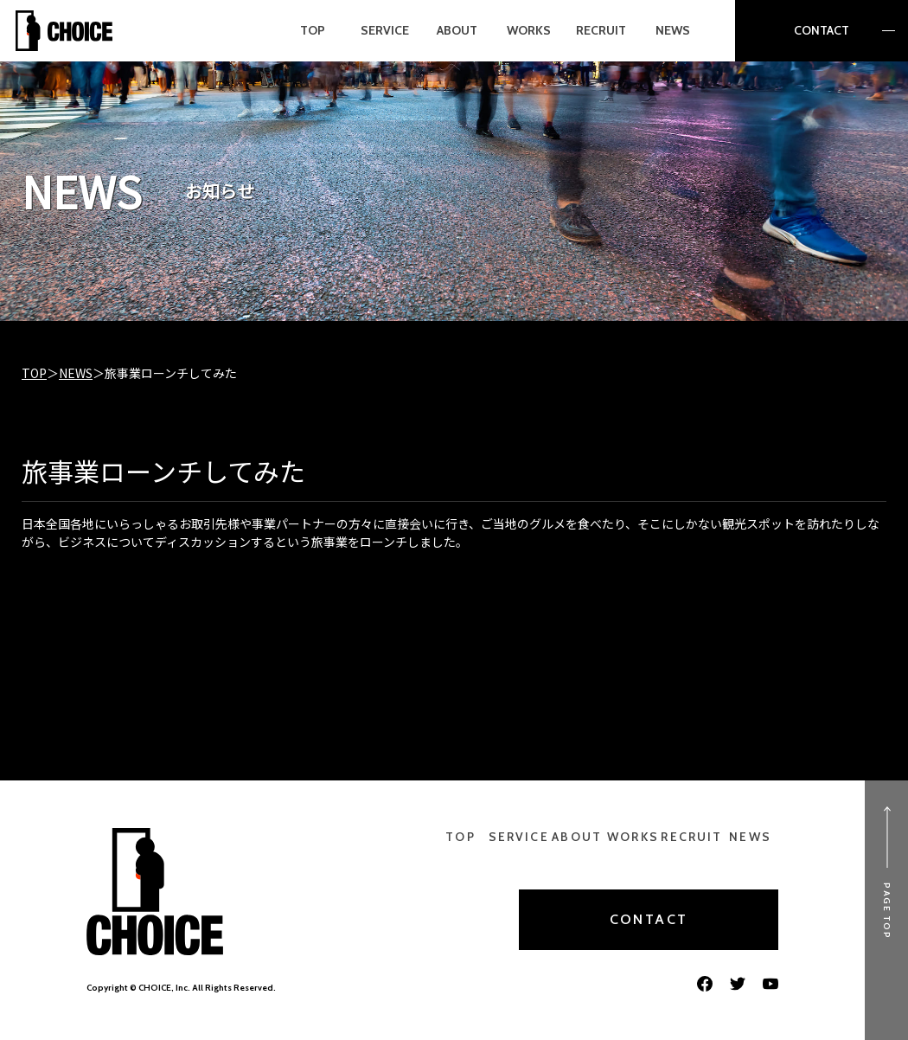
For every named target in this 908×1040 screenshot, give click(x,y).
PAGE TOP (886, 911)
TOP (34, 373)
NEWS (76, 373)
